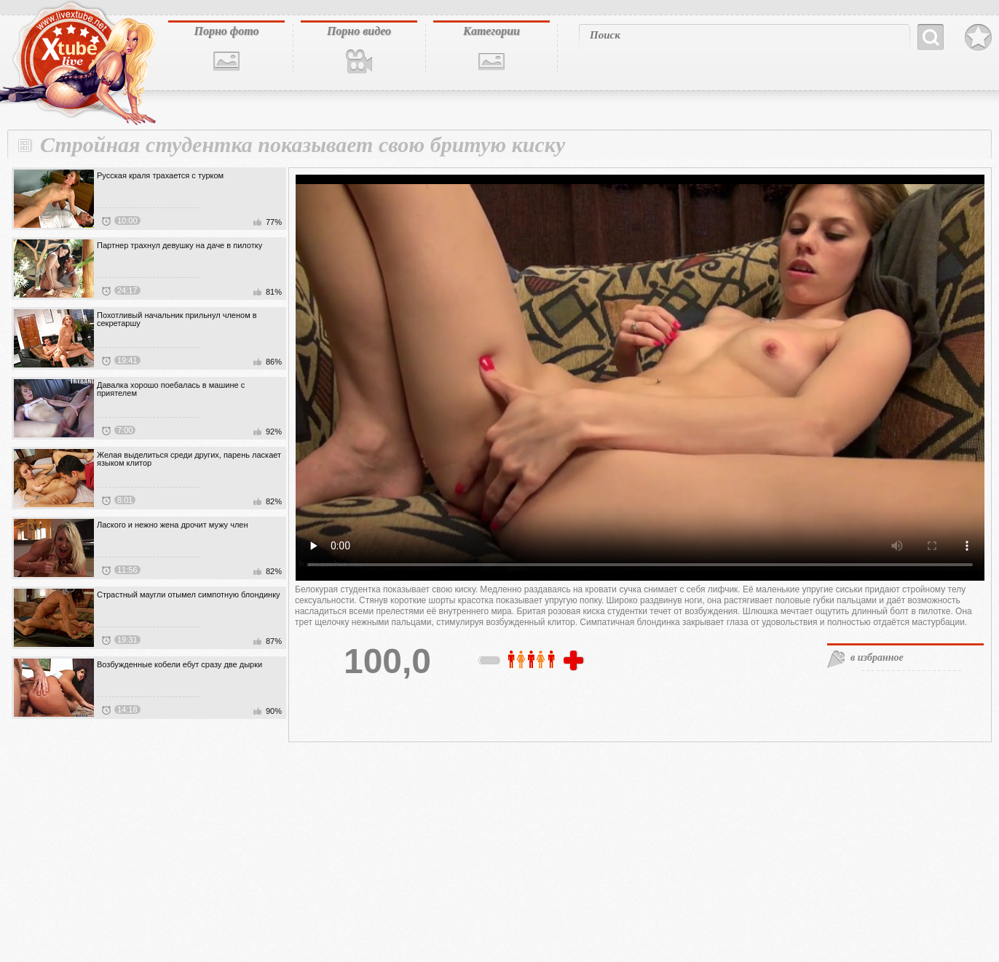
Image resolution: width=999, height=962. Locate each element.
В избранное (978, 38)
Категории (491, 31)
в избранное (877, 657)
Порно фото (226, 31)
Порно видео (359, 31)
